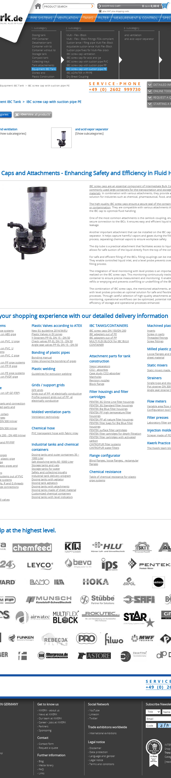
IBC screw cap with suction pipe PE (49, 85)
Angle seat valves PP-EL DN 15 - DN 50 (55, 344)
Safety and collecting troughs (49, 472)
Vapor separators (99, 366)
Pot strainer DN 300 (159, 386)
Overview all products (35, 114)
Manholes (95, 377)
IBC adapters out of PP (103, 337)
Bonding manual (42, 357)
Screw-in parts (155, 334)
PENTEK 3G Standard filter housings (111, 405)
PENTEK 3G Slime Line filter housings (111, 401)
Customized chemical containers (51, 493)
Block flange (96, 384)
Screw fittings (155, 341)
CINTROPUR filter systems (105, 444)
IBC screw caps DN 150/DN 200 (107, 330)
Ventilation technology (45, 417)
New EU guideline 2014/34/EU (49, 330)
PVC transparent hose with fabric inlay (55, 433)
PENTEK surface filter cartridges (108, 430)
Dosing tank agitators (45, 483)
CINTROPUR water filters (104, 447)
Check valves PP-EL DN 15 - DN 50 (52, 341)
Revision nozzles (99, 380)
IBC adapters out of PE (103, 334)
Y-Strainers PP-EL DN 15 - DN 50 (51, 337)
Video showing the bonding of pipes (54, 361)
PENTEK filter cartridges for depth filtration (115, 433)
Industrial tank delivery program (51, 476)
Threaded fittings (157, 337)
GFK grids (37, 390)
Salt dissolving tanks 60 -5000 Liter (52, 461)
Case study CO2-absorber (104, 373)
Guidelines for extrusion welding (51, 373)
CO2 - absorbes (98, 369)
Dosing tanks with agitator (48, 479)
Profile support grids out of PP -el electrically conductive (52, 398)
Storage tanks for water (46, 468)
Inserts (151, 330)
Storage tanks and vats (45, 465)
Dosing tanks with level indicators (52, 497)
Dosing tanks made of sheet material (54, 490)
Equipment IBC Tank (12, 85)
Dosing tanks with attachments (50, 486)
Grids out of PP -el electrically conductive (57, 393)
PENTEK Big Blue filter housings (108, 409)
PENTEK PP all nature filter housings (111, 419)
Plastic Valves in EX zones (47, 334)
